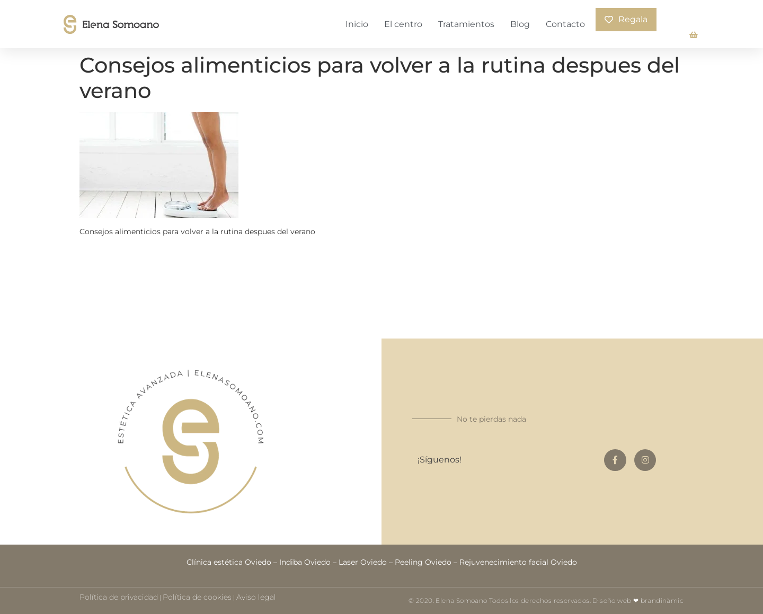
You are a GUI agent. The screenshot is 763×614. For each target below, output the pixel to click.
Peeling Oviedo (423, 562)
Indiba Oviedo (305, 562)
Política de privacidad (118, 597)
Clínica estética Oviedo (229, 562)
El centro (403, 24)
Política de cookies (197, 597)
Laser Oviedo (363, 562)
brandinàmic (662, 600)
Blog (520, 24)
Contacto (565, 24)
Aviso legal (256, 597)
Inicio (356, 24)
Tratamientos (466, 24)
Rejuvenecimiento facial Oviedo (518, 562)
